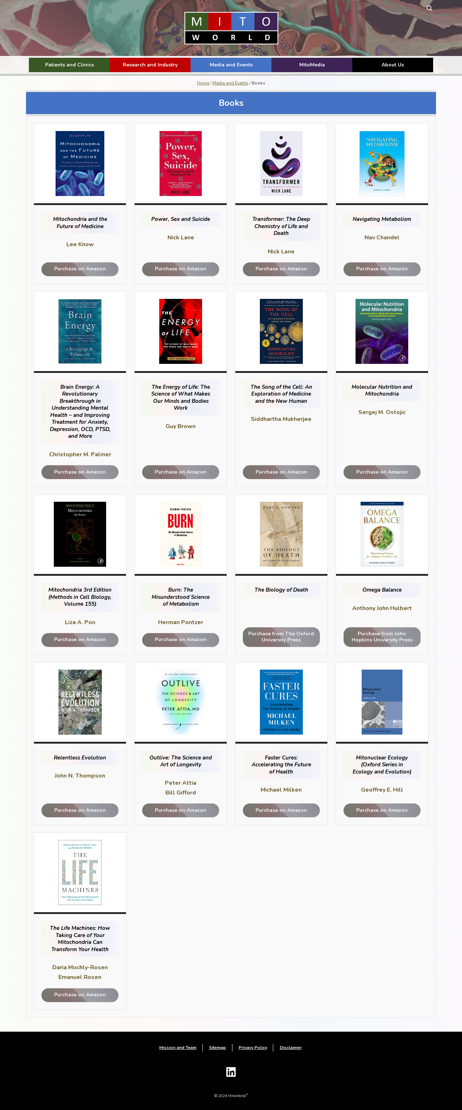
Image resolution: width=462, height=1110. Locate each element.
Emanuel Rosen (82, 977)
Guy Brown (181, 426)
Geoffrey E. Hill (380, 790)
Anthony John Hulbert (380, 608)
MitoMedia (312, 64)
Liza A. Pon (82, 622)
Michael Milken (280, 790)
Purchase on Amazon (82, 268)
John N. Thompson (82, 776)
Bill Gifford (181, 793)
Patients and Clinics (69, 64)
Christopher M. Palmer (82, 454)
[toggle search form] (426, 8)
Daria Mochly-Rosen (82, 967)
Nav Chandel (379, 237)
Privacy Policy (253, 1048)
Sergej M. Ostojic (380, 412)
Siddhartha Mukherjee (280, 419)
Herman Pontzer (181, 622)
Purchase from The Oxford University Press (281, 636)
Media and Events (231, 64)
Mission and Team (177, 1048)
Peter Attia (181, 783)
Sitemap (217, 1048)
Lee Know (82, 244)
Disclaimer (291, 1048)
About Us (393, 64)
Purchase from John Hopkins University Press (379, 636)
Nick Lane (181, 237)
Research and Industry (150, 64)
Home (203, 83)
